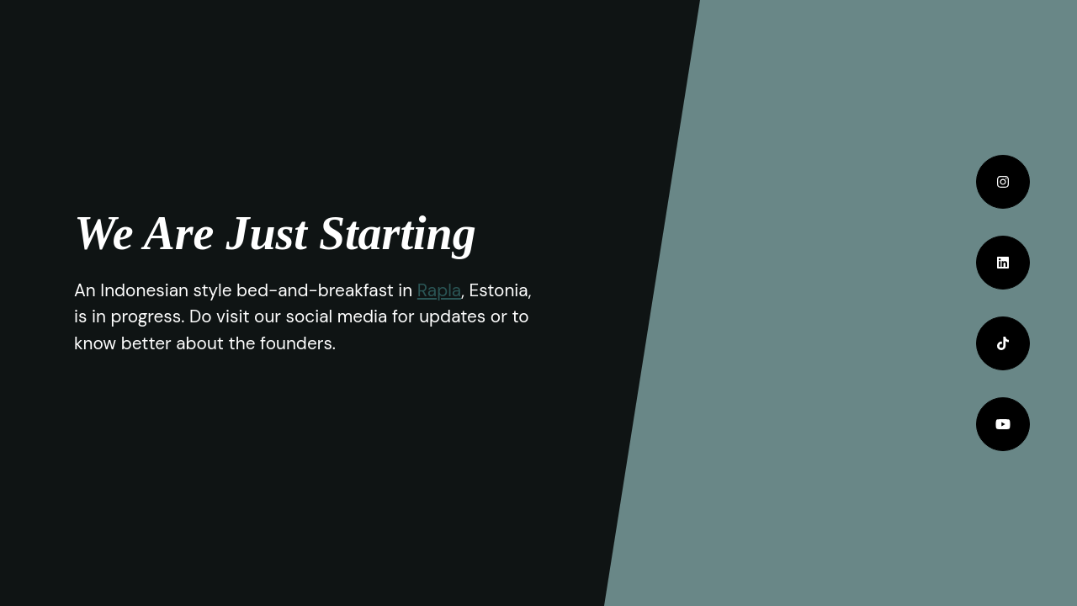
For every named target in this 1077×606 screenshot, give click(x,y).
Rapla (439, 290)
